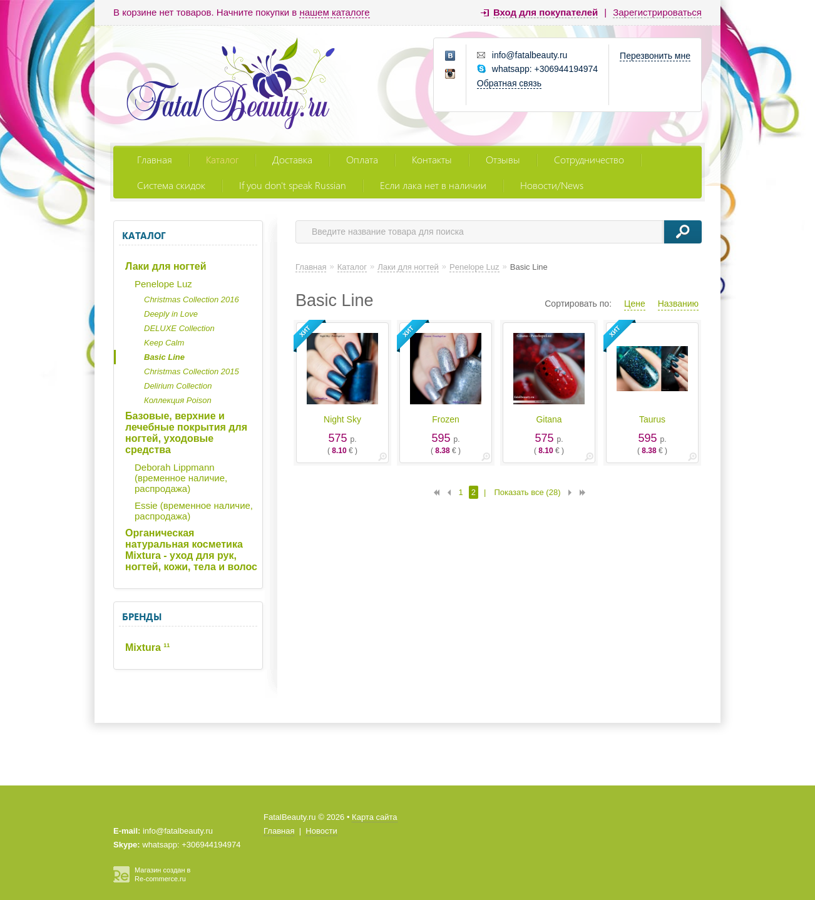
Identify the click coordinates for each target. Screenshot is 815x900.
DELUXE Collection (179, 328)
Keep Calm (164, 342)
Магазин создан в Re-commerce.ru (162, 874)
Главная (154, 159)
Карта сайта (374, 817)
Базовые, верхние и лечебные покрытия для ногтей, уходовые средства (186, 433)
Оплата (362, 159)
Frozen (445, 419)
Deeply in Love (171, 314)
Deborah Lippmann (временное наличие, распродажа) (181, 478)
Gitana (548, 419)
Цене (634, 304)
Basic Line (164, 357)
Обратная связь (509, 83)
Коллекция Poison (178, 400)
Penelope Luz (163, 284)
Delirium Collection (178, 386)
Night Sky (342, 419)
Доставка (292, 159)
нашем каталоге (334, 12)
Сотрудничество (589, 159)
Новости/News (551, 185)
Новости (321, 831)
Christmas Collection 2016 (191, 299)
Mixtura (147, 647)
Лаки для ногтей (166, 266)
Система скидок (171, 185)
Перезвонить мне (655, 56)
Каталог (222, 159)
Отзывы (503, 159)
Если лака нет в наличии (433, 185)
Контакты (432, 159)
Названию (678, 304)
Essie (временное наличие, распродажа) (194, 510)
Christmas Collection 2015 (191, 371)
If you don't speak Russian (292, 185)
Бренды (141, 616)
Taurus (652, 419)
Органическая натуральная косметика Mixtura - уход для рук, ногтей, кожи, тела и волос (191, 550)
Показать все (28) (527, 492)
